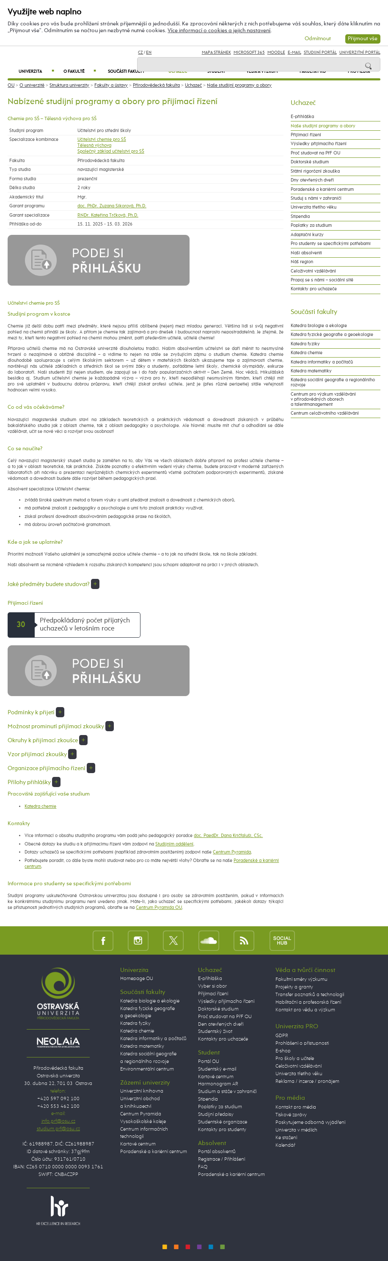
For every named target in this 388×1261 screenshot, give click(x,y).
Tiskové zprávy (291, 1115)
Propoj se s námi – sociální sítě (322, 280)
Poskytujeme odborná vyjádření (310, 1122)
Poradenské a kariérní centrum (322, 189)
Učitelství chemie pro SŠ (101, 139)
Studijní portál (320, 52)
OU (11, 85)
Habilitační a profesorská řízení (308, 1002)
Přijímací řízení (306, 135)
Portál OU (208, 1061)
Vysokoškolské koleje (143, 1121)
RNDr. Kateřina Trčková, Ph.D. (107, 215)
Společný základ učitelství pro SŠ (110, 151)
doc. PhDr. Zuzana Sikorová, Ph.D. (111, 206)
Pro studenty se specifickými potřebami (331, 244)
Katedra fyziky (305, 344)
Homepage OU (136, 978)
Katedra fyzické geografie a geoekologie (332, 335)
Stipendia (300, 217)
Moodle (276, 52)
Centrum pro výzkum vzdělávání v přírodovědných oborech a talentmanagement (323, 399)
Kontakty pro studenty (222, 1129)
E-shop (283, 1051)
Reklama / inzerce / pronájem (307, 1081)
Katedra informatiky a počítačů (322, 362)
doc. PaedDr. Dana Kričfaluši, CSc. (228, 835)
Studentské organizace (222, 1122)
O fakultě (79, 71)
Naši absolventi (306, 253)
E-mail (294, 52)
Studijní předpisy (216, 1114)
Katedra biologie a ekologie (319, 326)
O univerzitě (31, 85)
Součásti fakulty (133, 71)
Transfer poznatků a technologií (309, 994)
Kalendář (285, 1145)
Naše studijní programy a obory (239, 85)
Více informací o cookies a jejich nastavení (219, 30)
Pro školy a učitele (294, 1058)
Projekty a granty (294, 987)
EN (148, 52)
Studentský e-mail (217, 1069)
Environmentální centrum (147, 1069)
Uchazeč (193, 85)
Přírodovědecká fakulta (156, 85)
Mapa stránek (216, 52)
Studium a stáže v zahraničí (227, 1091)
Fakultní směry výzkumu (301, 979)
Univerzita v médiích (296, 1130)
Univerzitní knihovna (141, 1091)
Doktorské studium (310, 162)
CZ (140, 52)
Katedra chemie (40, 806)
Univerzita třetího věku (313, 207)
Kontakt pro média (295, 1107)
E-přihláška (302, 117)
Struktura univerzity (69, 85)
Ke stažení (286, 1137)
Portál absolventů (217, 1151)
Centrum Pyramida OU (159, 907)
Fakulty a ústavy (111, 85)
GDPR (281, 1035)
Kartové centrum (138, 1144)
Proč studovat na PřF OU (315, 153)
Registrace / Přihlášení (221, 1159)
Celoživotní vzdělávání (313, 271)
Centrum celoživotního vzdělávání (325, 413)
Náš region (302, 262)
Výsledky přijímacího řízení (319, 144)
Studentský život (215, 1031)
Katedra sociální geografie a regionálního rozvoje (333, 382)
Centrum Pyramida (232, 852)
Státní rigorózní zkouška (315, 171)
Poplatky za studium (311, 225)
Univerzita (36, 71)
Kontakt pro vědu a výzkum (305, 1010)
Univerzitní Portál (359, 52)
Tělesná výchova (94, 145)
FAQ (202, 1167)
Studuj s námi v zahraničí (316, 198)
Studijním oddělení (174, 844)
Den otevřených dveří (220, 1024)
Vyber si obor (212, 986)
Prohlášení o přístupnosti (302, 1043)
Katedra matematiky (311, 371)
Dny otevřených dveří (312, 180)
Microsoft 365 (249, 52)
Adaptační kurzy (307, 235)
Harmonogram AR (218, 1084)
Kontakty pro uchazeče (314, 289)
